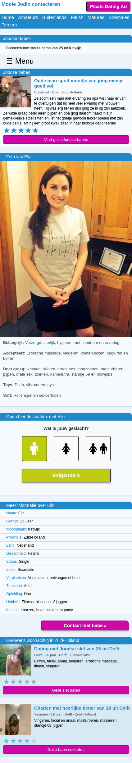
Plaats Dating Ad (108, 6)
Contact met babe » (85, 625)
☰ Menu (20, 61)
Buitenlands (54, 17)
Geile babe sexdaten (66, 749)
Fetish (77, 17)
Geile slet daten (66, 690)
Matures (96, 17)
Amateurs (28, 17)
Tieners (9, 24)
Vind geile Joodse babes (66, 139)
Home (8, 17)
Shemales (118, 17)
